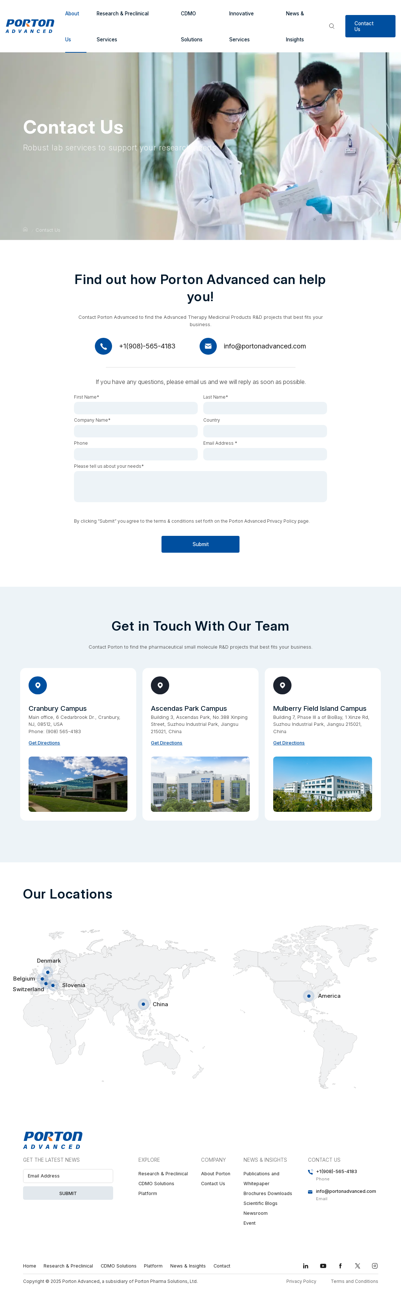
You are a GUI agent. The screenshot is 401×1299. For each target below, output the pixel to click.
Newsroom (256, 1213)
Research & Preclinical (163, 1173)
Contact (222, 1266)
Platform (147, 1193)
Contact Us (364, 26)
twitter (357, 1266)
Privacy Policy (301, 1281)
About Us (72, 26)
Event (250, 1223)
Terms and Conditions (354, 1281)
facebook (340, 1266)
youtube (323, 1266)
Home (29, 1266)
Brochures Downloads (268, 1193)
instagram (375, 1266)
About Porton (215, 1173)
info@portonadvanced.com (265, 346)
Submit (216, 544)
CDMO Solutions (192, 26)
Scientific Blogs (261, 1203)
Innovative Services (241, 26)
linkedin (305, 1266)
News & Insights (295, 26)
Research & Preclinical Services (123, 26)
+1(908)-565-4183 (147, 346)
